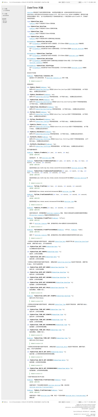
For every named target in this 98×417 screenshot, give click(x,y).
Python (5, 2)
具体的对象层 (37, 2)
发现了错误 (92, 414)
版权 (78, 404)
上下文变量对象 (6, 10)
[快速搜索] (72, 2)
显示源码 (5, 22)
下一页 (88, 2)
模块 (92, 2)
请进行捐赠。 (93, 411)
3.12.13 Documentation (15, 2)
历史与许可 (91, 408)
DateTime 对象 (45, 2)
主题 (61, 2)
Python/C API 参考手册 (27, 2)
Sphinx (89, 415)
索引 (95, 2)
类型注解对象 (6, 15)
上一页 (84, 2)
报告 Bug (5, 21)
